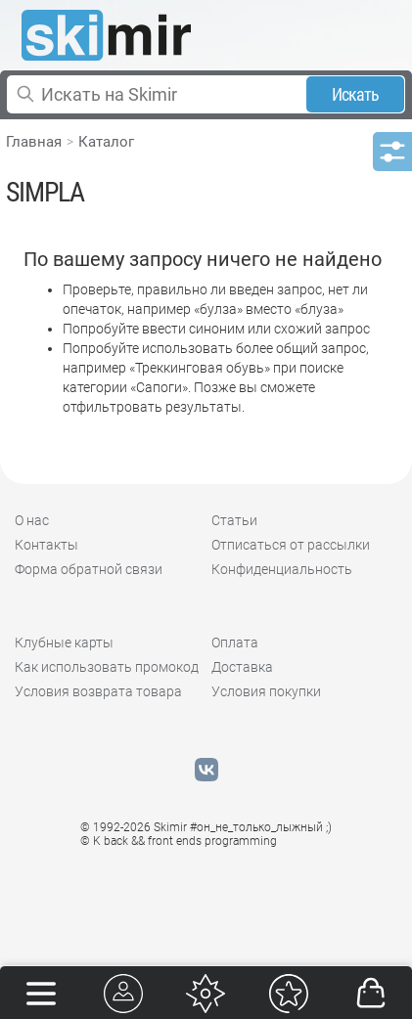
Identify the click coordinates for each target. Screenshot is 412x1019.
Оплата (234, 642)
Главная (34, 142)
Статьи (234, 520)
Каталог (106, 142)
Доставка (242, 667)
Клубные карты (64, 642)
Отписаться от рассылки (290, 545)
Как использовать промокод (107, 667)
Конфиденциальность (281, 569)
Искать (356, 94)
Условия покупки (266, 691)
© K (178, 841)
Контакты (46, 545)
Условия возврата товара (98, 691)
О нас (32, 520)
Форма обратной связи (88, 569)
